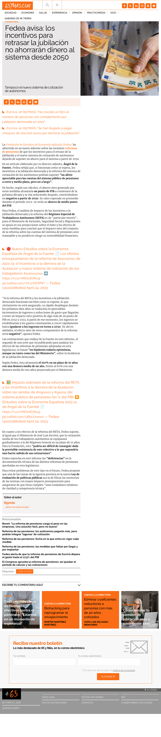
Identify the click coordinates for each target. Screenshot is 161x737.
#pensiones (67, 263)
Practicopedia (96, 14)
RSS (123, 702)
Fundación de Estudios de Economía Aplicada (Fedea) (39, 149)
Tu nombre (19, 660)
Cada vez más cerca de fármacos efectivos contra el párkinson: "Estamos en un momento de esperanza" (20, 610)
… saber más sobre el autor (16, 511)
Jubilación (25, 576)
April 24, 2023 (37, 293)
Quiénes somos (10, 713)
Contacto (87, 707)
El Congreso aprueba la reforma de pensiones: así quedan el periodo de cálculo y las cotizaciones (39, 568)
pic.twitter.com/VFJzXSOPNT (25, 288)
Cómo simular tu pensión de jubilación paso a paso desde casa (139, 619)
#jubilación (11, 273)
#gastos (62, 397)
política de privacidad (124, 675)
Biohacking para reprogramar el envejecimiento (60, 615)
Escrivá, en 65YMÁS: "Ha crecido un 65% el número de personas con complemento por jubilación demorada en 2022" (38, 117)
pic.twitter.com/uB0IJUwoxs (24, 421)
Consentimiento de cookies (136, 707)
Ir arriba (151, 694)
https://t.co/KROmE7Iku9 (22, 283)
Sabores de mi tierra (134, 14)
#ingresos (44, 397)
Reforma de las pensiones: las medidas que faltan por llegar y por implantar (40, 553)
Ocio (113, 14)
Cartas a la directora (60, 603)
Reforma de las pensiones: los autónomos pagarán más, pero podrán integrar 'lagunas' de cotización (39, 538)
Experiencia (59, 14)
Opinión (77, 14)
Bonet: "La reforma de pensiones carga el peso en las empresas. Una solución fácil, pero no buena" (34, 530)
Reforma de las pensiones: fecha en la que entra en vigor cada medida (40, 545)
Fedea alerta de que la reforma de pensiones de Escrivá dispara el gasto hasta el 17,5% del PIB (41, 560)
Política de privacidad (54, 707)
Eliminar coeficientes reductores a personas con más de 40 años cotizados (100, 610)
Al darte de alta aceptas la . (108, 675)
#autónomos (39, 278)
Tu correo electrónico (89, 660)
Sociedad (11, 14)
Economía (27, 14)
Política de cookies (92, 702)
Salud (43, 14)
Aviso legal (48, 702)
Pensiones (12, 21)
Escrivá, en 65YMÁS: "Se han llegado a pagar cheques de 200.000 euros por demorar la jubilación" (40, 133)
